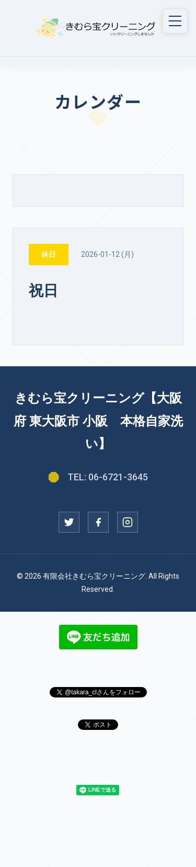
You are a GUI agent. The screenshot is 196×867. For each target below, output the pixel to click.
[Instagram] (127, 522)
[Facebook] (98, 522)
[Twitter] (69, 522)
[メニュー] (175, 20)
